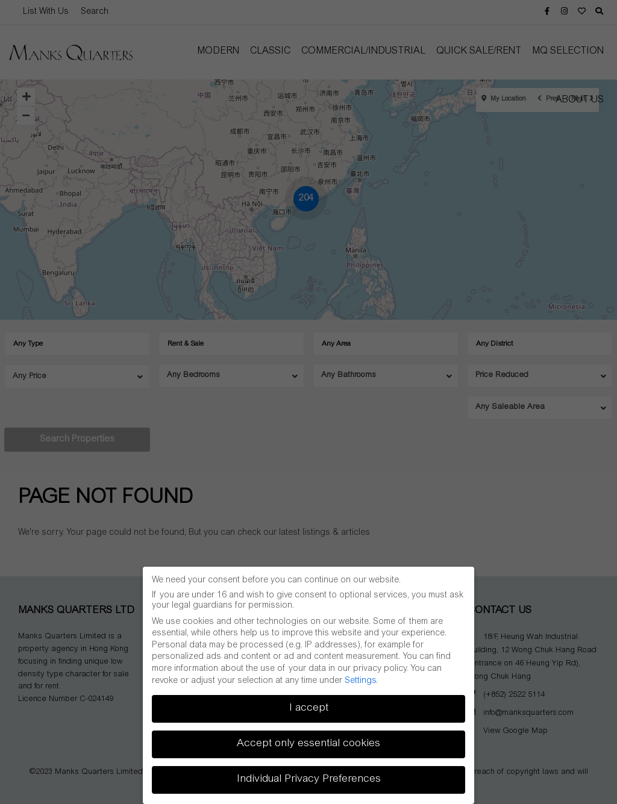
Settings (360, 681)
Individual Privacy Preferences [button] (309, 779)
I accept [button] (308, 708)
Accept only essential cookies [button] (308, 743)
